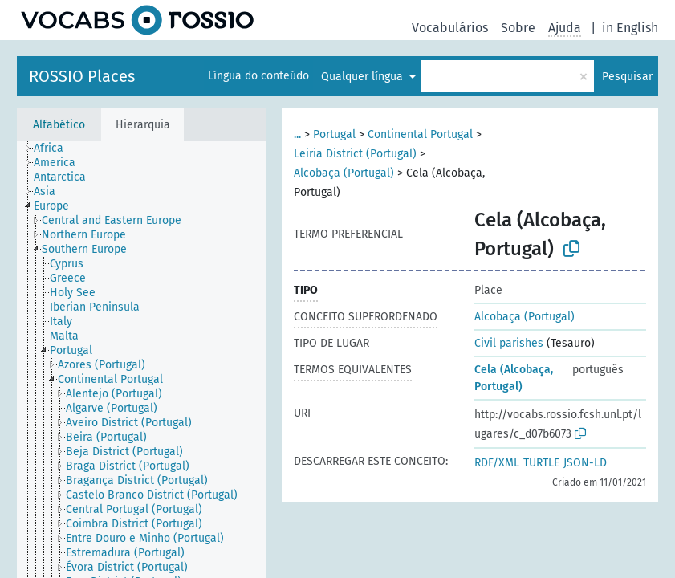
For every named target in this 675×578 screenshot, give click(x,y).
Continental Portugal (420, 134)
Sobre (518, 27)
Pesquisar (627, 76)
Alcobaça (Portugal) (344, 173)
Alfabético (59, 125)
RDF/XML (496, 463)
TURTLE (541, 463)
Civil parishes (508, 343)
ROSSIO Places (82, 76)
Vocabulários (450, 27)
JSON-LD (585, 463)
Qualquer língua (363, 76)
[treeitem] (55, 148)
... (297, 134)
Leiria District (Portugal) (355, 154)
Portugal (334, 134)
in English (630, 27)
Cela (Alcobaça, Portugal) (513, 378)
